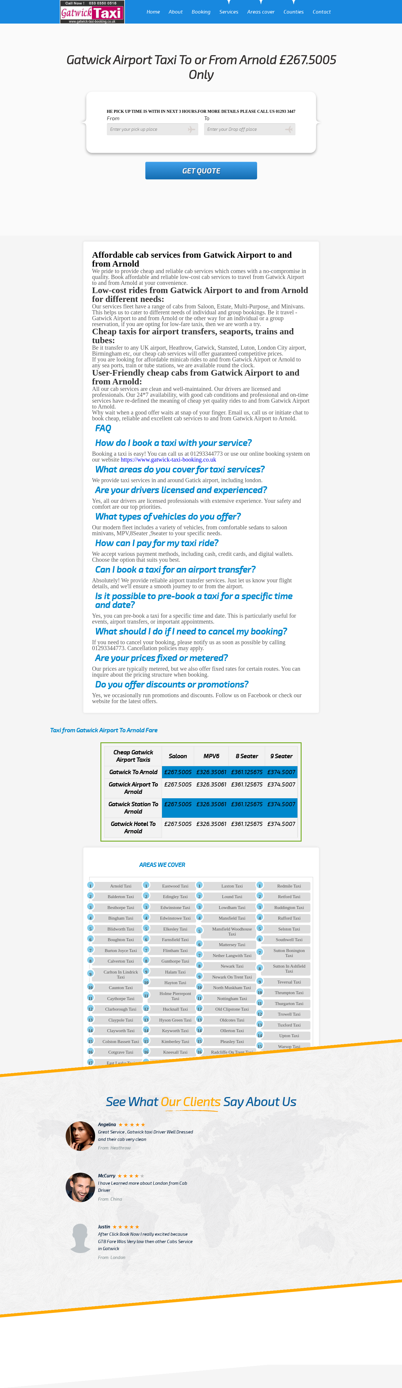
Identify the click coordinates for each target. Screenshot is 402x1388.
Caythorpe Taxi (120, 998)
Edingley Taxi (175, 896)
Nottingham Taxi (232, 998)
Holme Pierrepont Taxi (175, 996)
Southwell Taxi (289, 939)
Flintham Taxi (175, 950)
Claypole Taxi (120, 1020)
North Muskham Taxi (232, 987)
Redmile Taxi (289, 886)
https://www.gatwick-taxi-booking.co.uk (168, 459)
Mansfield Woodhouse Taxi (232, 931)
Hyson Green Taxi (175, 1020)
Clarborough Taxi (120, 1009)
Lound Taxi (232, 896)
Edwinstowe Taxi (175, 918)
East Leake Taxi (121, 1063)
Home (153, 12)
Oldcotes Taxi (232, 1020)
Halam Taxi (175, 972)
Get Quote (201, 171)
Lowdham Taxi (232, 907)
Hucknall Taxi (175, 1009)
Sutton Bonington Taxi (289, 953)
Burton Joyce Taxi (121, 950)
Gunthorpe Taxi (175, 961)
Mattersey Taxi (232, 944)
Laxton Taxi (232, 886)
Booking (201, 12)
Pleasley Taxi (232, 1041)
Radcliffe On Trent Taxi (232, 1052)
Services (229, 12)
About (176, 12)
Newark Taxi (232, 966)
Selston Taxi (289, 929)
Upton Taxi (289, 1035)
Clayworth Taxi (121, 1030)
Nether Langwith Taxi (232, 955)
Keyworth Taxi (175, 1030)
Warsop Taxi (289, 1046)
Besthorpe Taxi (120, 907)
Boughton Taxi (121, 939)
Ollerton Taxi (232, 1030)
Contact (322, 12)
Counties (294, 12)
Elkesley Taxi (175, 929)
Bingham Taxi (120, 918)
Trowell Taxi (289, 1014)
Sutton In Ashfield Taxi (289, 969)
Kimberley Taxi (175, 1041)
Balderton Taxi (121, 896)
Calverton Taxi (121, 961)
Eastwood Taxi (175, 886)
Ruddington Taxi (289, 907)
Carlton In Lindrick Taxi (121, 974)
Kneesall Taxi (175, 1052)
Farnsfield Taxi (175, 939)
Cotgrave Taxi (120, 1052)
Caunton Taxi (121, 987)
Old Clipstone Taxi (232, 1009)
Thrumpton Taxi (289, 992)
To (206, 118)
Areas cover (261, 12)
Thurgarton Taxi (289, 1003)
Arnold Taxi (120, 886)
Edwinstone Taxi (175, 907)
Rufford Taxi (289, 918)
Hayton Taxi (175, 982)
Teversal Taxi (289, 982)
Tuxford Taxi (289, 1025)
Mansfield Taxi (232, 918)
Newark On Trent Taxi (232, 977)
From (113, 118)
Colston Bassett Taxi (120, 1041)
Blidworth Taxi (120, 929)
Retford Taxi (289, 896)
